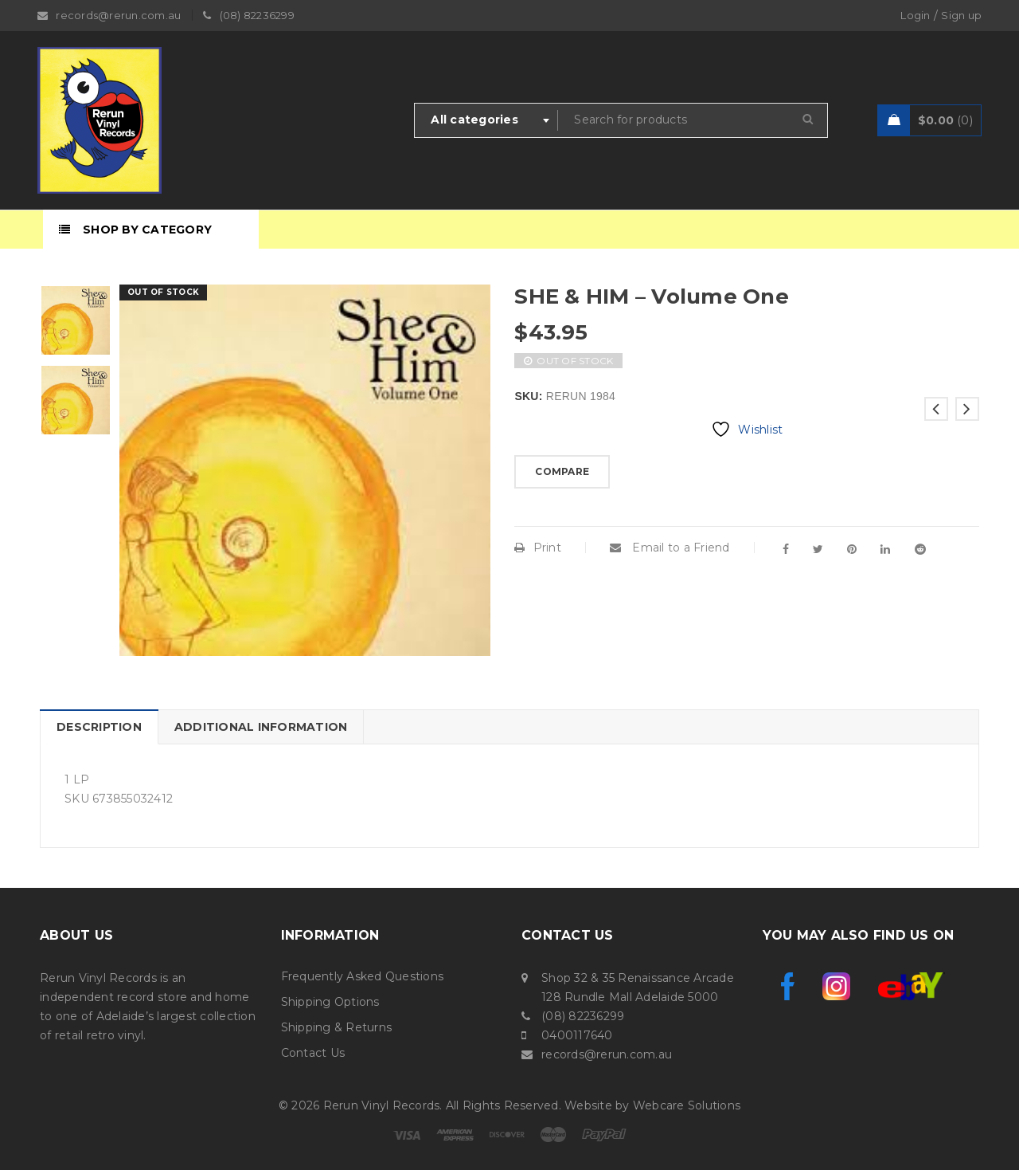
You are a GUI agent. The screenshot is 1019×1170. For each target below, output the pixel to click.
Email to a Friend (670, 547)
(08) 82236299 (582, 1016)
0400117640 (577, 1035)
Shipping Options (330, 1002)
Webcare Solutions (686, 1105)
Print (537, 547)
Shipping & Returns (336, 1027)
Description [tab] (99, 727)
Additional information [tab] (261, 727)
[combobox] (486, 120)
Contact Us (313, 1053)
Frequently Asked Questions (362, 976)
